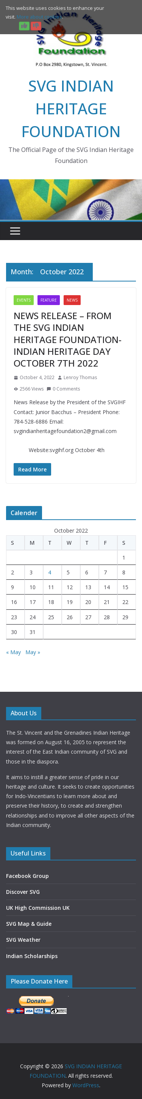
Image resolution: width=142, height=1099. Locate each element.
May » (32, 652)
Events (24, 300)
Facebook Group (27, 875)
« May (13, 652)
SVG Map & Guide (28, 923)
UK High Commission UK (38, 907)
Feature (49, 300)
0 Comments (63, 389)
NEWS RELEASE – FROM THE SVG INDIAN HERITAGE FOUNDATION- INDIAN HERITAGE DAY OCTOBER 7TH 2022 (68, 339)
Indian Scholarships (32, 956)
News (72, 300)
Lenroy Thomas (80, 377)
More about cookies (39, 16)
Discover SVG (23, 891)
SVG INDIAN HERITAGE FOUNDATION (71, 108)
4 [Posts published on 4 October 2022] (49, 572)
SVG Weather (23, 939)
